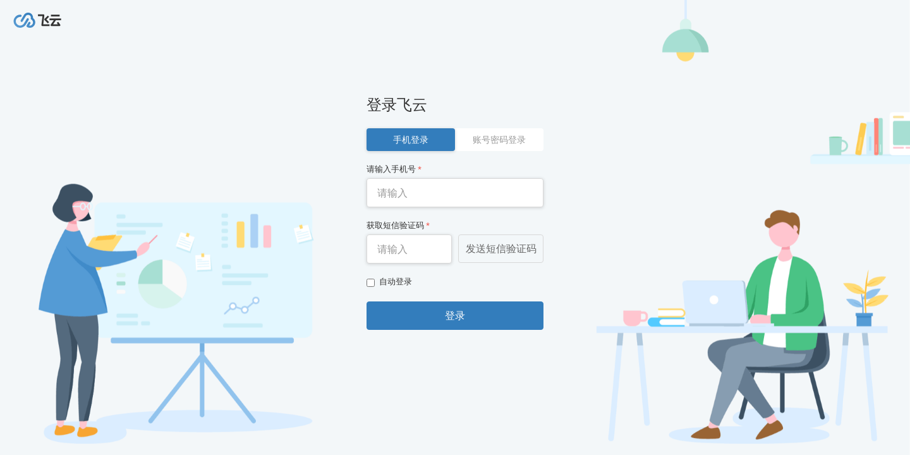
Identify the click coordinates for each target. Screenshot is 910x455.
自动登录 (389, 282)
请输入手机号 (394, 169)
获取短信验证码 (398, 225)
